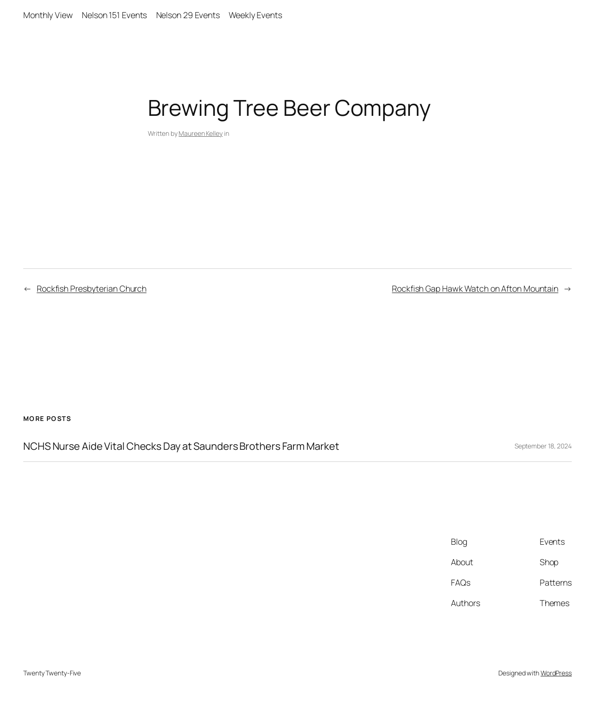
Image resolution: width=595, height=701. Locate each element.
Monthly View (48, 14)
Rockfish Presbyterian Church (91, 288)
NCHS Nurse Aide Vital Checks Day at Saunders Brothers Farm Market (181, 446)
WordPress (556, 672)
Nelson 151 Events (114, 14)
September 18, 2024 (543, 445)
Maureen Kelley (200, 133)
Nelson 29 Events (188, 14)
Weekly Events (255, 14)
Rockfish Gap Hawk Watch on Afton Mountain (475, 288)
